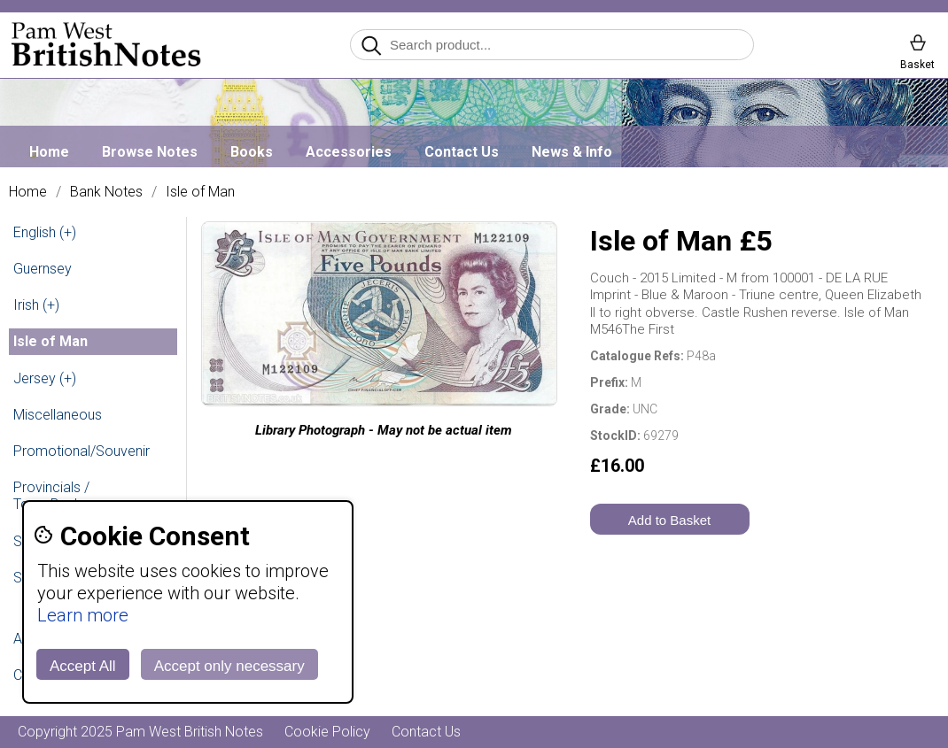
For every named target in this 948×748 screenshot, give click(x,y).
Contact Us (461, 151)
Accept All (83, 666)
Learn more (82, 615)
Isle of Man (200, 192)
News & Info (572, 151)
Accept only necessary (229, 666)
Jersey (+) (44, 378)
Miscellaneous (57, 414)
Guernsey (42, 268)
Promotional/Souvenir (81, 451)
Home (49, 151)
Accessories (349, 151)
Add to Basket (669, 520)
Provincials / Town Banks (51, 496)
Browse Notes (150, 151)
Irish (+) (36, 305)
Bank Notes (106, 192)
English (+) (44, 232)
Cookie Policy (327, 731)
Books (251, 151)
